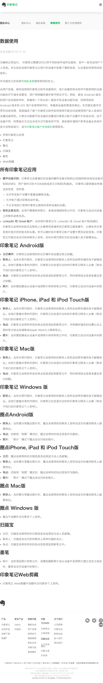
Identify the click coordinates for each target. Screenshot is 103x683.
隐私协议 (18, 663)
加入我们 (58, 638)
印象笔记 (5, 624)
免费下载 (5, 633)
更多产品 (18, 619)
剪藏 (4, 638)
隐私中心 (26, 23)
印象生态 (58, 629)
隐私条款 (40, 23)
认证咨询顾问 (45, 645)
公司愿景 (58, 624)
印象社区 (45, 638)
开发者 (44, 655)
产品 (3, 619)
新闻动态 (58, 633)
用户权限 (27, 663)
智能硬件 (32, 652)
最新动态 (32, 624)
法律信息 (8, 663)
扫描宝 (17, 629)
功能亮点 (45, 628)
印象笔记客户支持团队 (40, 126)
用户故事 (32, 629)
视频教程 (32, 638)
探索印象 (32, 619)
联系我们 (58, 643)
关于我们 (58, 619)
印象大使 (45, 651)
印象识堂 (32, 647)
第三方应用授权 (73, 23)
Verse (17, 624)
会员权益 (5, 629)
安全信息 (37, 663)
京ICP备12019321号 (38, 678)
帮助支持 (32, 643)
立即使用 (45, 633)
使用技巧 (32, 633)
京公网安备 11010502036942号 (60, 678)
